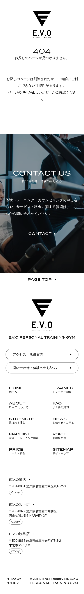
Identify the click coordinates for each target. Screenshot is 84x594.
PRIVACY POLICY (13, 581)
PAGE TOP (40, 279)
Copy (15, 492)
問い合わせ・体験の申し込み (35, 368)
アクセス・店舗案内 (28, 354)
